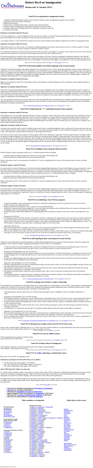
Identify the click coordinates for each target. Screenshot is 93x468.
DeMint (33, 448)
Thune (33, 449)
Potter (33, 435)
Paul (40, 429)
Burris (6, 437)
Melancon (39, 430)
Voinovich (8, 446)
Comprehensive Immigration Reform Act (38, 235)
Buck (40, 413)
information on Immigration (43, 388)
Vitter (32, 430)
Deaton (48, 442)
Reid (32, 438)
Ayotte (33, 437)
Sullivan (40, 423)
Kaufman (8, 433)
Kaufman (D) (9, 422)
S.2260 (41, 330)
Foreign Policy (67, 422)
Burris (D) (7, 424)
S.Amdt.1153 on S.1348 (45, 145)
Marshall (39, 434)
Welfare (66, 440)
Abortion (66, 409)
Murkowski (49, 407)
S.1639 (49, 62)
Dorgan (8, 444)
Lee (32, 450)
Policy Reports (67, 448)
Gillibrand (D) (9, 427)
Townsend (43, 440)
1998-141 (58, 340)
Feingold (33, 455)
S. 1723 (48, 340)
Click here (10, 390)
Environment (67, 420)
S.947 (48, 349)
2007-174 (58, 145)
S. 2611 (49, 235)
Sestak (40, 446)
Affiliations (66, 447)
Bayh (6, 438)
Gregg (7, 445)
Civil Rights (67, 411)
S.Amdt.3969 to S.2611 (53, 320)
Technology (67, 438)
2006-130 (61, 278)
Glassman (41, 411)
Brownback (8, 440)
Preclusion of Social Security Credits (34, 278)
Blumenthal (34, 415)
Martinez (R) (8, 434)
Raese (41, 456)
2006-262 (55, 196)
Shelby (33, 408)
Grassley (33, 422)
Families (66, 421)
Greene (41, 448)
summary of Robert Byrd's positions (30, 395)
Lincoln (33, 409)
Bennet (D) (8, 423)
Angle (38, 438)
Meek (44, 418)
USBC (39, 353)
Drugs (65, 416)
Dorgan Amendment (35, 145)
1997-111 (58, 349)
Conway (33, 429)
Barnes (40, 408)
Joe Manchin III (8, 408)
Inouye (32, 420)
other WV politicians (36, 396)
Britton (39, 452)
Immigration (40, 393)
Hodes (40, 437)
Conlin (40, 422)
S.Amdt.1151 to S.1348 (48, 105)
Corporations (67, 413)
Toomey (33, 446)
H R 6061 (45, 196)
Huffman (41, 445)
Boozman (41, 409)
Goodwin (8, 452)
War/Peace (67, 439)
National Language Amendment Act (35, 105)
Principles (66, 433)
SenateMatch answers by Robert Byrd (29, 391)
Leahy (32, 452)
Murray (33, 453)
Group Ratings (67, 450)
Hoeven (40, 435)
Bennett (7, 449)
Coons (33, 416)
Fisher (33, 442)
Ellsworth (33, 426)
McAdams (40, 407)
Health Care (67, 428)
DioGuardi (43, 441)
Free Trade (67, 424)
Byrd (7, 450)
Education (66, 417)
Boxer (32, 412)
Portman (40, 442)
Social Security (68, 435)
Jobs (65, 432)
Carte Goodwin (8, 411)
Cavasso (40, 420)
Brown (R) (8, 426)
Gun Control (67, 427)
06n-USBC (48, 384)
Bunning (7, 441)
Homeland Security (69, 429)
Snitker (59, 418)
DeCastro (51, 418)
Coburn (33, 444)
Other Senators (68, 443)
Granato (39, 450)
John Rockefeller (8, 415)
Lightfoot (47, 412)
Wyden (33, 445)
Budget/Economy (68, 410)
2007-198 (61, 105)
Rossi (40, 453)
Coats (40, 426)
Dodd (6, 431)
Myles (40, 444)
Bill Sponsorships (68, 446)
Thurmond (41, 419)
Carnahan (34, 433)
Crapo (32, 423)
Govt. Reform (67, 425)
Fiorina (40, 412)
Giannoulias (34, 424)
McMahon (43, 415)
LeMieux (7, 435)
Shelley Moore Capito (9, 416)
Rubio (32, 418)
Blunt (41, 433)
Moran (41, 427)
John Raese (7, 413)
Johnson (41, 455)
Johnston (33, 427)
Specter (7, 448)
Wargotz (41, 431)
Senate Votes (67, 444)
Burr (32, 434)
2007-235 (59, 62)
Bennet (33, 413)
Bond (7, 442)
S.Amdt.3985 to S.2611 (48, 278)
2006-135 (66, 320)
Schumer (34, 440)
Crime (65, 414)
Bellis (47, 427)
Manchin (34, 456)
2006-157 (59, 235)
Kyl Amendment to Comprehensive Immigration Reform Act (35, 320)
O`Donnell (41, 416)
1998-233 (51, 330)
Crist (39, 418)
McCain (33, 411)
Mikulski (34, 431)
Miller (32, 407)
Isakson (33, 419)
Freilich (46, 452)
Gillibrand (34, 441)
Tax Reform (67, 436)
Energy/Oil (66, 418)
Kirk (41, 424)
